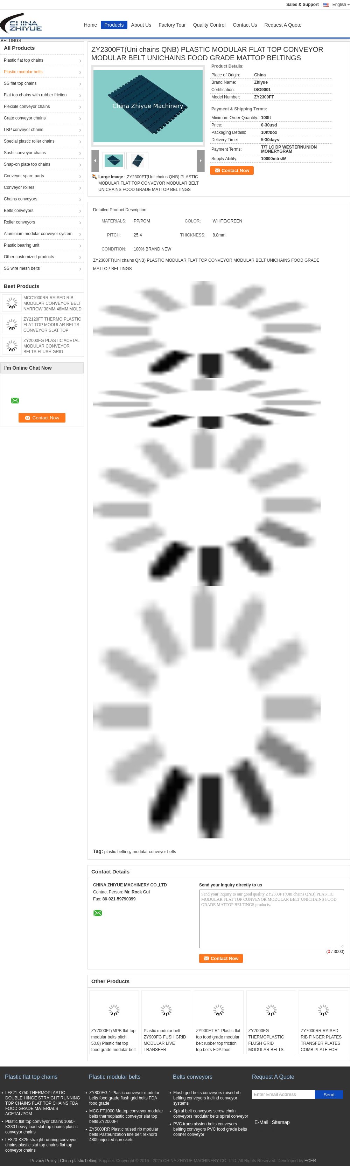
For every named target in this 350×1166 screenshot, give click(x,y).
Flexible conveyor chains (27, 106)
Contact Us (245, 25)
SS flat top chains (20, 83)
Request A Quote (283, 25)
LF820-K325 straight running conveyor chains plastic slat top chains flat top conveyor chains (41, 1145)
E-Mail (261, 1122)
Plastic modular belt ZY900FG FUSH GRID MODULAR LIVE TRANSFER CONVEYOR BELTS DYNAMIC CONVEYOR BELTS (166, 1049)
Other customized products (29, 256)
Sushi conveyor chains (25, 152)
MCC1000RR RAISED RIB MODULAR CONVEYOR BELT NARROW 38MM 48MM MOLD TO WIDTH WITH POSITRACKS (52, 309)
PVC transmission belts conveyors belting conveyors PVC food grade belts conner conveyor (210, 1129)
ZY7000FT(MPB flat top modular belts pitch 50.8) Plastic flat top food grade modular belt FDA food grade (113, 1043)
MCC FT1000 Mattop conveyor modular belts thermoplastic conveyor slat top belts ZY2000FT (126, 1116)
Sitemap (280, 1122)
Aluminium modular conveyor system (38, 233)
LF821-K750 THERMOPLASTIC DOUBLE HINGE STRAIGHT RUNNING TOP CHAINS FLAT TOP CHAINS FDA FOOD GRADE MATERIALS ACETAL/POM (42, 1103)
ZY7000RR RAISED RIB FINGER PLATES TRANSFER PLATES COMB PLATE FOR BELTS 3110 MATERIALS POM (321, 1046)
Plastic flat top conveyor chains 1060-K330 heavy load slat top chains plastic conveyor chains (41, 1126)
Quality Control (209, 25)
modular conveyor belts (154, 851)
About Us (141, 25)
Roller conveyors (19, 222)
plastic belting (117, 851)
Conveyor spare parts (24, 175)
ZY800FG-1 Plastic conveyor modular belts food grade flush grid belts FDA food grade (124, 1098)
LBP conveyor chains (23, 129)
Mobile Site (264, 1131)
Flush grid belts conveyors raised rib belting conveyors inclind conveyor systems (206, 1098)
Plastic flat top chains (23, 60)
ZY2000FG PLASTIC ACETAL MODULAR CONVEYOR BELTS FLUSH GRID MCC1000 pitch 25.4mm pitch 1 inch (51, 351)
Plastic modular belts (23, 71)
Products (114, 25)
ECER (310, 1160)
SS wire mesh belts (22, 268)
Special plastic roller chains (29, 141)
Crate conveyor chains (25, 118)
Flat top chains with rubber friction (35, 94)
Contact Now (235, 170)
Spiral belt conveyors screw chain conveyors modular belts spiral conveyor (210, 1114)
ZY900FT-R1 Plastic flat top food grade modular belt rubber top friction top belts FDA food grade (218, 1043)
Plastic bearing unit (21, 245)
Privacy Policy (43, 1160)
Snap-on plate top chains (27, 164)
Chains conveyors (20, 199)
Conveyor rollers (19, 187)
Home (90, 25)
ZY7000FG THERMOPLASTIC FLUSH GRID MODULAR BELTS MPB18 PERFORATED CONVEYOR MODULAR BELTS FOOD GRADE (270, 1052)
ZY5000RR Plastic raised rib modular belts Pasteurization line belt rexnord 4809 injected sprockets (123, 1134)
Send (328, 1094)
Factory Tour (172, 25)
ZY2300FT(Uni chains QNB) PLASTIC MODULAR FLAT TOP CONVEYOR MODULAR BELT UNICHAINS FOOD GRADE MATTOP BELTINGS (148, 183)
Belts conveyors (19, 210)
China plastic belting (78, 1160)
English (341, 4)
